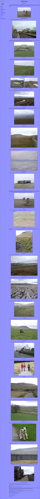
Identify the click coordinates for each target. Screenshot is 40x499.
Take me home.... (11, 496)
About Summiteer (3, 18)
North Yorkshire (3, 12)
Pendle (2, 10)
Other (1, 15)
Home (1, 6)
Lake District (2, 9)
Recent (2, 7)
